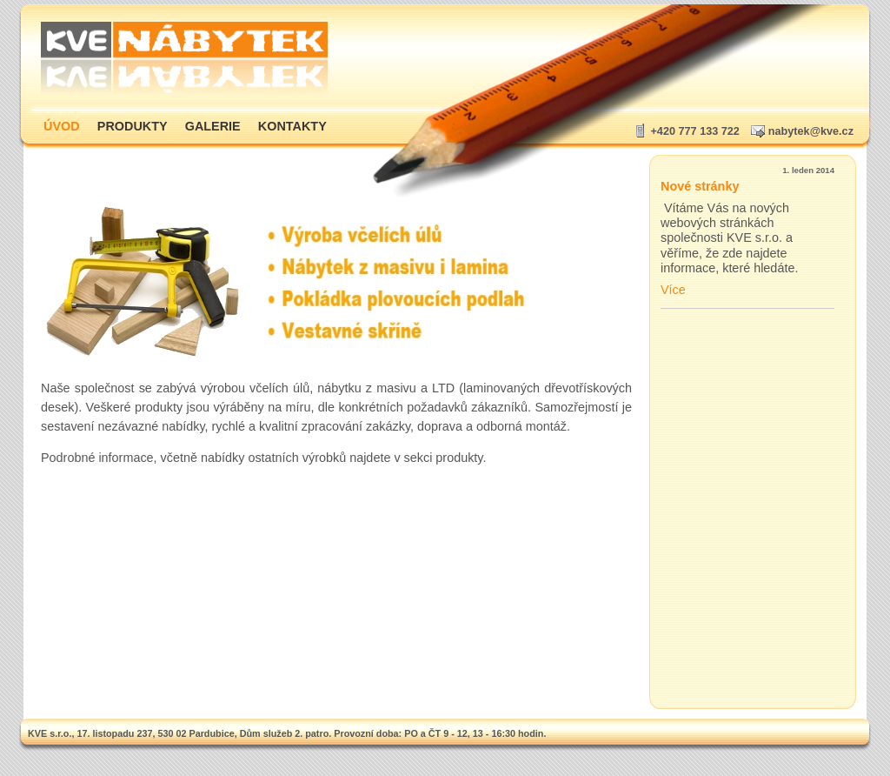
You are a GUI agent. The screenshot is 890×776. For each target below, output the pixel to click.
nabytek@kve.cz (810, 131)
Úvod (61, 126)
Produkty (132, 126)
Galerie (213, 126)
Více (673, 290)
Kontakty (292, 126)
